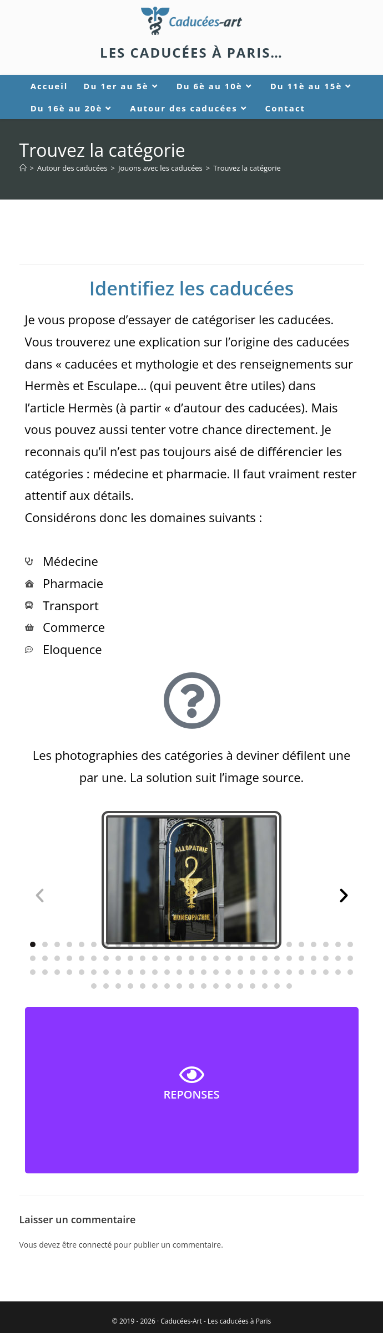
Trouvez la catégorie (247, 168)
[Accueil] (23, 168)
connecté (95, 1244)
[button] (40, 895)
